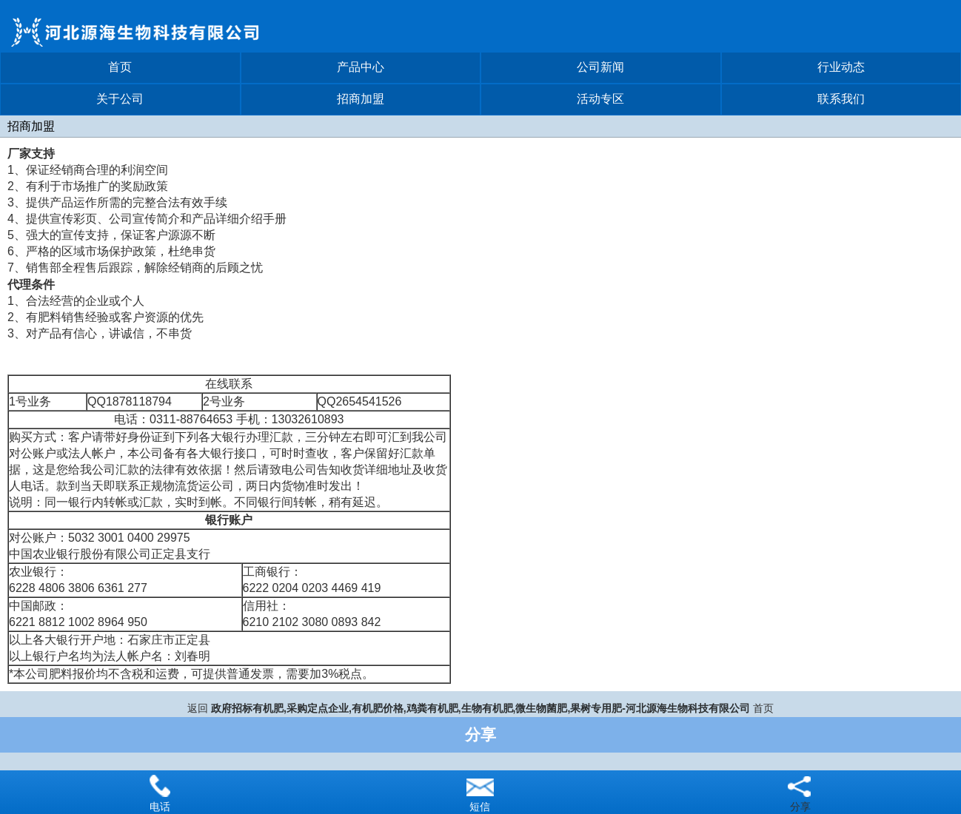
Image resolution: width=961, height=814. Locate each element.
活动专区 (600, 98)
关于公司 (120, 98)
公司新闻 (600, 67)
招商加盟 (360, 98)
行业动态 (841, 67)
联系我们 (841, 98)
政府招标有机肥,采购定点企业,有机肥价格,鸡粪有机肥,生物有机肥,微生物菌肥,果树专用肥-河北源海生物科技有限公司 (480, 708)
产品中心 (360, 67)
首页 (120, 67)
